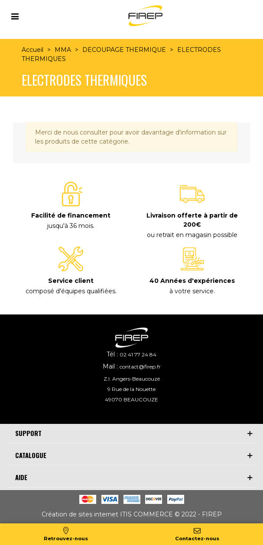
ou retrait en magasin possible (192, 235)
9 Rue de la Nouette (131, 389)
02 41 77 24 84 (138, 354)
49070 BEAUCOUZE (131, 399)
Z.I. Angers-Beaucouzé (132, 378)
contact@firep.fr (140, 366)
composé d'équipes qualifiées (70, 291)
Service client (71, 281)
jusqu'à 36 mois (70, 226)
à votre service (191, 291)
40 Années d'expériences (192, 281)
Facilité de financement (70, 215)
